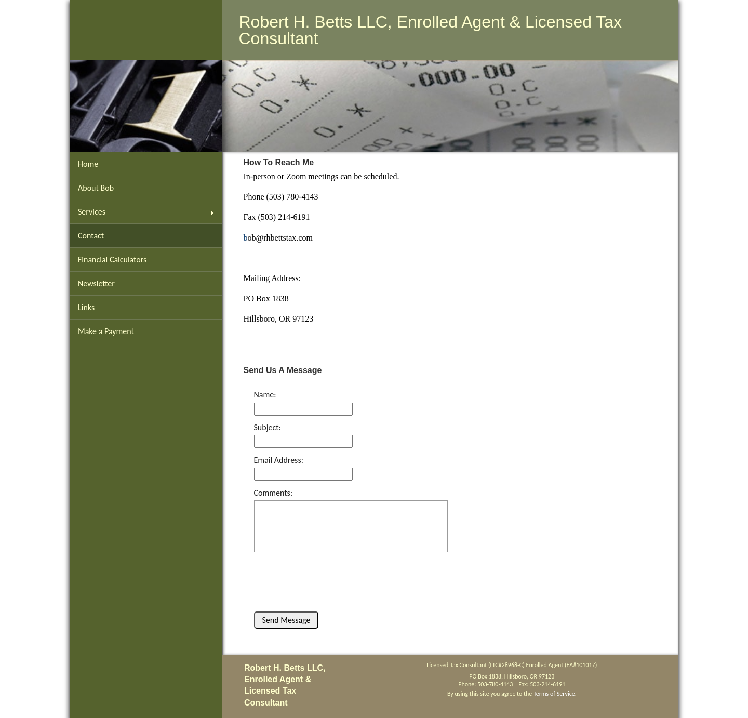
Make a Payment (106, 331)
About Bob (96, 188)
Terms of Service (554, 693)
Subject (266, 427)
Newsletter (96, 283)
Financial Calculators (112, 259)
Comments (272, 493)
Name (264, 395)
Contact (91, 236)
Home (88, 164)
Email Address (277, 460)
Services (91, 212)
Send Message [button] (286, 620)
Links (86, 307)
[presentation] (325, 576)
